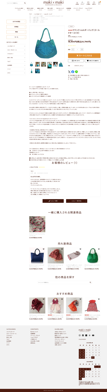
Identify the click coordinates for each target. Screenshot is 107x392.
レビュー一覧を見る (77, 201)
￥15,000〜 (43, 17)
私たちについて (34, 331)
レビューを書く (53, 201)
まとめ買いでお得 (35, 341)
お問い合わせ (76, 61)
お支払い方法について (60, 331)
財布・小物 (10, 57)
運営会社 (33, 343)
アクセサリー (10, 54)
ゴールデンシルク (44, 19)
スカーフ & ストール (12, 333)
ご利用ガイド (34, 339)
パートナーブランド (35, 335)
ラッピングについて (59, 341)
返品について (58, 335)
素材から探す (36, 19)
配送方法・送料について (61, 333)
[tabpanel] (47, 43)
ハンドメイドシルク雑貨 (38, 16)
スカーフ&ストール (12, 50)
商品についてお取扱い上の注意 (56, 160)
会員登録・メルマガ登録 (60, 343)
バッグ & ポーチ (10, 331)
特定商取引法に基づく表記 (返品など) (78, 75)
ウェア (9, 61)
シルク (42, 20)
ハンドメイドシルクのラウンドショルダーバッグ (54, 16)
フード (9, 69)
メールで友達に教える (74, 77)
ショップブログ (34, 337)
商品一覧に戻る (73, 79)
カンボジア (42, 22)
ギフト (8, 73)
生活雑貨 (9, 65)
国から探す (35, 22)
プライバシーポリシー (60, 339)
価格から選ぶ (36, 17)
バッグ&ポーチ (11, 46)
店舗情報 (33, 333)
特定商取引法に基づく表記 (61, 337)
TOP (30, 16)
